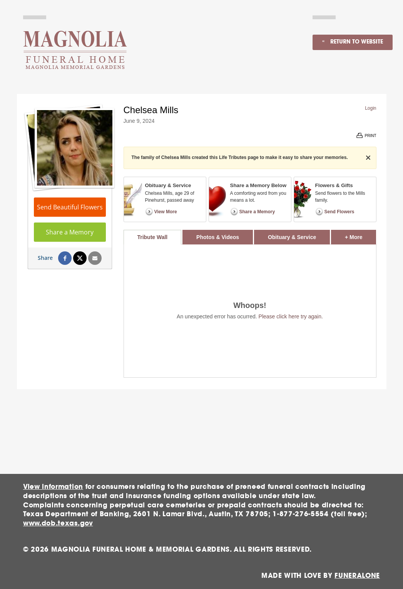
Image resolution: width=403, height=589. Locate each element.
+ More (360, 235)
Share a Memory (70, 232)
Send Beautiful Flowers (70, 207)
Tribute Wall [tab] (152, 237)
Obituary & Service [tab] (292, 237)
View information (53, 487)
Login (370, 108)
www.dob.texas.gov (58, 523)
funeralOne (357, 575)
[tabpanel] (250, 311)
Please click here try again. (291, 316)
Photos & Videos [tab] (217, 237)
